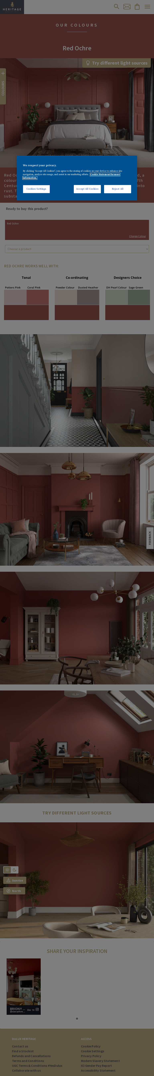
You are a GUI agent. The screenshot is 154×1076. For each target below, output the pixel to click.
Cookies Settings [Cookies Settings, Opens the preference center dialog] (36, 188)
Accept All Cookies (87, 188)
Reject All (118, 188)
